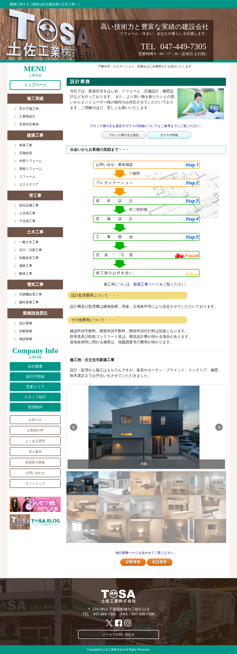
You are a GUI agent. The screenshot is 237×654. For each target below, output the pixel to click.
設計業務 (25, 323)
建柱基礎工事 (29, 302)
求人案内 (35, 451)
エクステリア (29, 184)
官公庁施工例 (29, 108)
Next (219, 427)
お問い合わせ (35, 473)
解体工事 (25, 273)
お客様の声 (35, 430)
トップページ (35, 85)
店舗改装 (25, 153)
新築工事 (140, 284)
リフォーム (27, 176)
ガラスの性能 (169, 135)
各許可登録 (35, 376)
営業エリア (35, 387)
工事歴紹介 (27, 116)
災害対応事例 (29, 124)
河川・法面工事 (30, 250)
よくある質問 (35, 441)
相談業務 (159, 562)
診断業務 (133, 562)
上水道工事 (27, 213)
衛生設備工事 (29, 205)
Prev (73, 427)
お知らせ (35, 420)
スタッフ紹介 (35, 397)
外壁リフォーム (30, 161)
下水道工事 (27, 221)
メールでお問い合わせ (118, 634)
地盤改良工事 (29, 258)
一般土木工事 (29, 242)
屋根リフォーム (30, 168)
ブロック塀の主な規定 (124, 135)
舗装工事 (25, 265)
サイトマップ (35, 483)
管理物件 (35, 407)
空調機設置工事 (30, 294)
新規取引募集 (35, 462)
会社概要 (35, 366)
